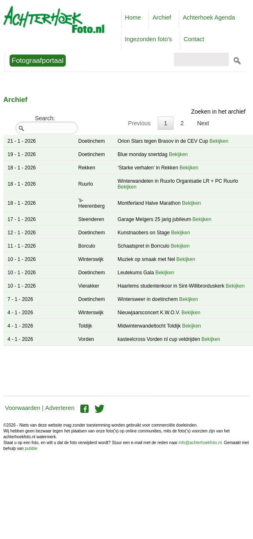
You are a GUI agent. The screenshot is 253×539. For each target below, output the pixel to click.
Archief (161, 17)
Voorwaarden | (24, 408)
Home (133, 17)
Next (203, 123)
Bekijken (218, 141)
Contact (194, 39)
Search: (46, 124)
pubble (31, 448)
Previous (139, 123)
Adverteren (59, 408)
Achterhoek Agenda (209, 17)
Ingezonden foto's (148, 39)
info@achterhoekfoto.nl (200, 442)
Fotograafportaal (38, 61)
